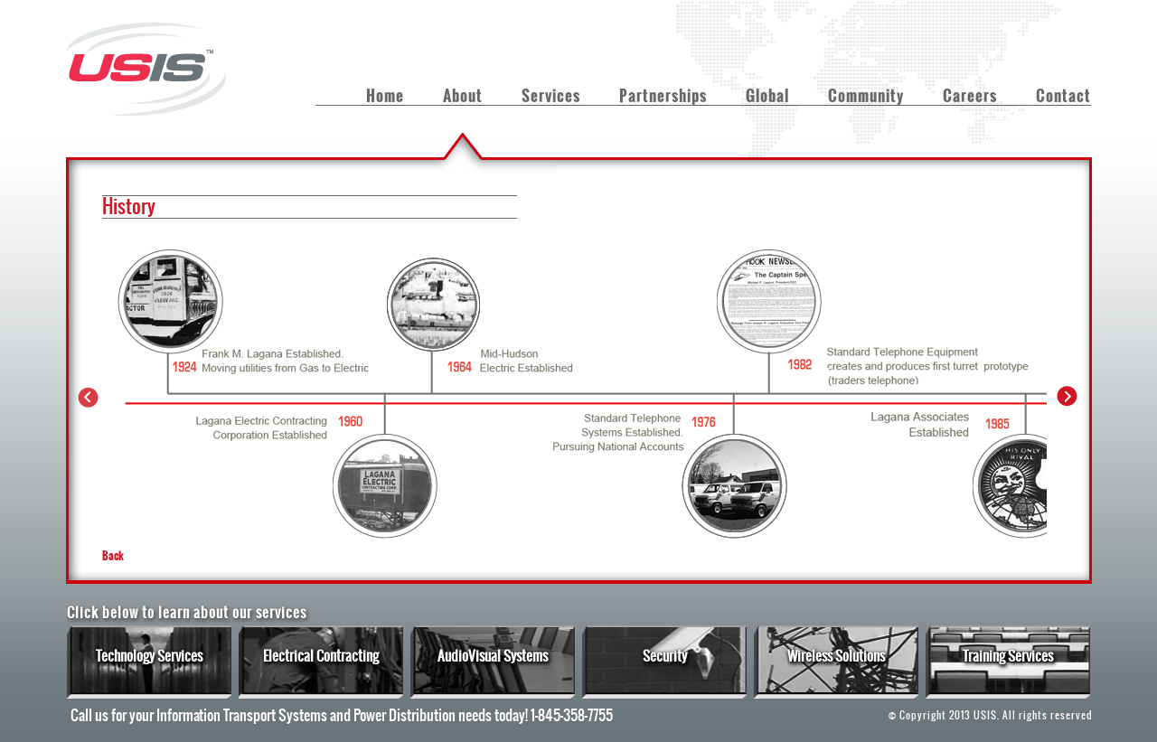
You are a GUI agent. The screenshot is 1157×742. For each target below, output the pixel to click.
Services (551, 96)
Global (767, 96)
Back (113, 555)
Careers (970, 96)
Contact (1063, 96)
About (463, 96)
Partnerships (663, 96)
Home (385, 96)
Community (866, 96)
